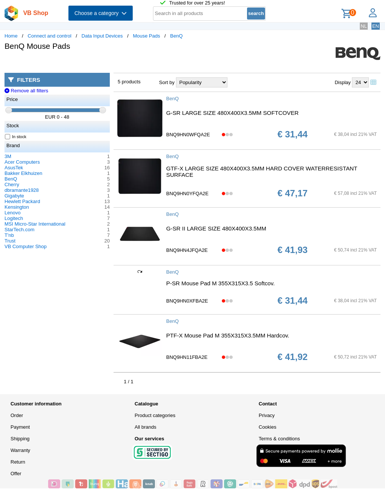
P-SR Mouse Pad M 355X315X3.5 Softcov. (220, 283)
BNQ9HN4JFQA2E (187, 250)
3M (8, 156)
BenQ (176, 36)
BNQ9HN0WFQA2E (188, 134)
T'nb (9, 235)
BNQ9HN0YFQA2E (187, 193)
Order (17, 415)
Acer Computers (22, 162)
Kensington (17, 207)
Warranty (20, 450)
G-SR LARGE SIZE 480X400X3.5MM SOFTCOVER (232, 113)
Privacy (267, 415)
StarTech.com (19, 229)
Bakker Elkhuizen (23, 173)
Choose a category (100, 13)
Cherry (12, 184)
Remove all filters (26, 90)
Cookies (267, 427)
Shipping (20, 438)
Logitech (14, 218)
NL (364, 26)
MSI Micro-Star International (35, 224)
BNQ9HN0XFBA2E (187, 301)
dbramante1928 (22, 190)
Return (18, 462)
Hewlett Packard (22, 201)
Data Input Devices (102, 36)
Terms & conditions (279, 438)
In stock (15, 136)
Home (11, 36)
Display (343, 82)
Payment (20, 427)
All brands (145, 427)
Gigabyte (14, 196)
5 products (129, 81)
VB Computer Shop (26, 246)
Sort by (166, 82)
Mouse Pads (146, 36)
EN (375, 26)
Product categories (155, 415)
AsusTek (14, 167)
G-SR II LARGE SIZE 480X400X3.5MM (216, 228)
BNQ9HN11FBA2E (187, 357)
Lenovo (13, 212)
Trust (10, 241)
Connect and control (49, 36)
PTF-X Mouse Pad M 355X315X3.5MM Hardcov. (228, 335)
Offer (16, 473)
